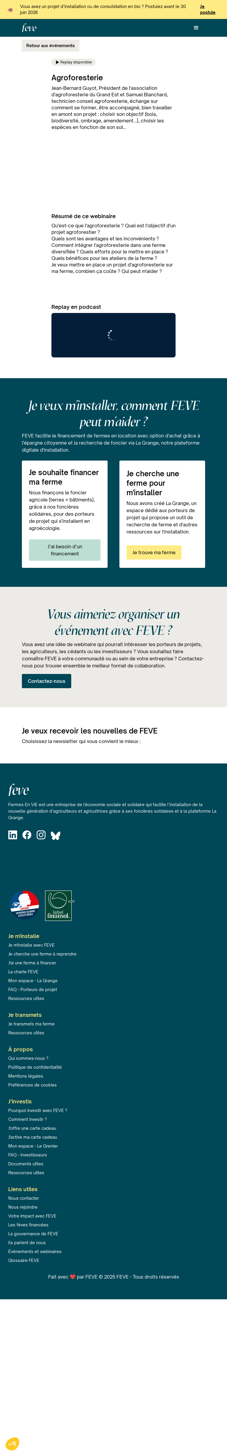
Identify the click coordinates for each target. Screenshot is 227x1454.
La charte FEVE (23, 971)
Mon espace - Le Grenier (33, 1145)
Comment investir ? (27, 1119)
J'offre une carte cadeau (32, 1128)
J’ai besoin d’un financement (65, 550)
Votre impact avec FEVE (32, 1215)
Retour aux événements (50, 45)
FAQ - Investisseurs (27, 1154)
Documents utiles (25, 1163)
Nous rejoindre (23, 1206)
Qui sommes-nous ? (28, 1058)
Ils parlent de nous (27, 1242)
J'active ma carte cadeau (32, 1137)
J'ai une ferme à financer (32, 962)
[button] (196, 28)
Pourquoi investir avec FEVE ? (37, 1110)
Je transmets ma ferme (31, 1023)
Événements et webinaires (34, 1251)
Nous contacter (23, 1198)
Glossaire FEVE (23, 1260)
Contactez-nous (46, 681)
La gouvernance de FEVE (33, 1233)
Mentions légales (25, 1075)
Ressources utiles (26, 998)
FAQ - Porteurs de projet (32, 989)
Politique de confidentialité (35, 1067)
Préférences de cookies (32, 1084)
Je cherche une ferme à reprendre (42, 953)
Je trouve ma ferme (154, 552)
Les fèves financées (28, 1224)
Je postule (207, 9)
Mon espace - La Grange (33, 980)
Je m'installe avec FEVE (31, 945)
